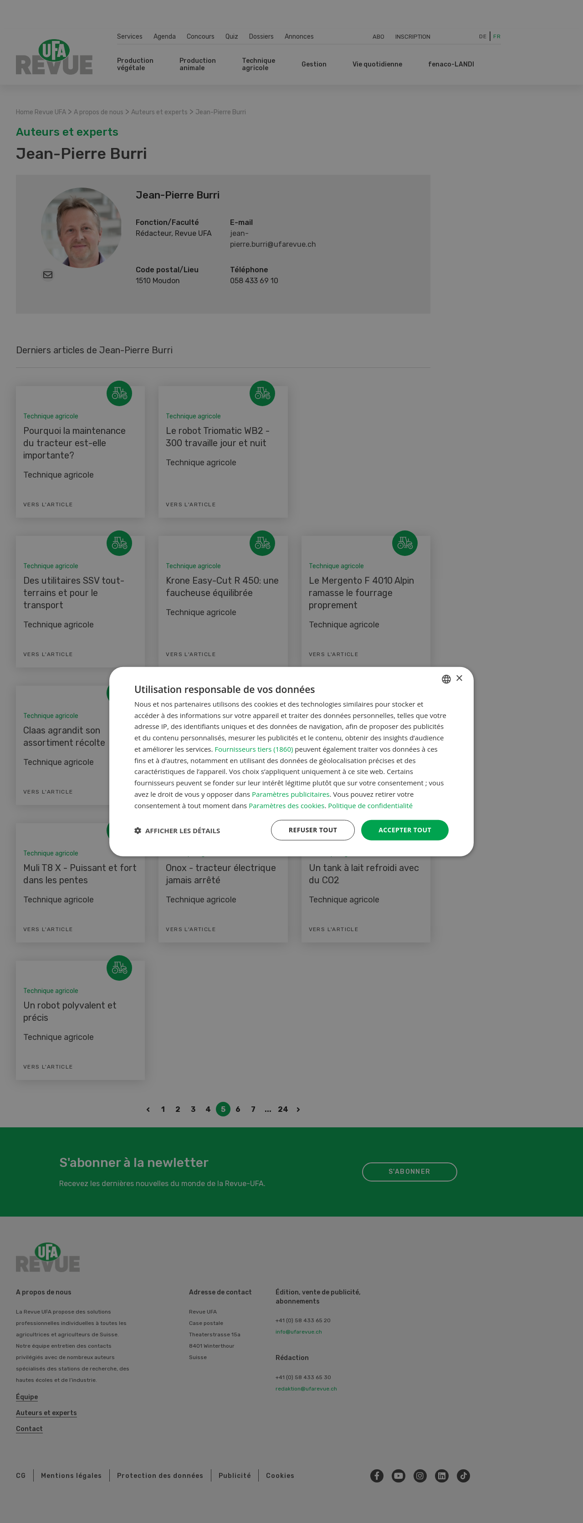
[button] (177, 830)
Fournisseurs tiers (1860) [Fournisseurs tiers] (254, 749)
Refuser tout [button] (312, 829)
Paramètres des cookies (286, 805)
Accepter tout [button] (404, 829)
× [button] (458, 678)
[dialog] (291, 761)
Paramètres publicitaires (290, 794)
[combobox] (446, 678)
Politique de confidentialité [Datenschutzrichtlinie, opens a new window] (370, 805)
